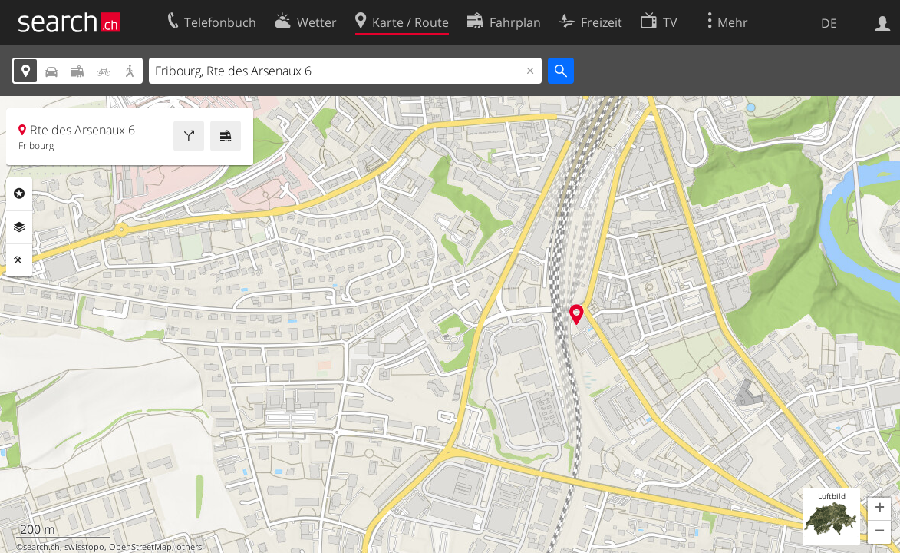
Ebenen (19, 227)
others (189, 546)
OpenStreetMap (140, 546)
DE (829, 23)
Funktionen (19, 260)
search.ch (41, 546)
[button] (879, 509)
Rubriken (19, 193)
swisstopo (84, 546)
